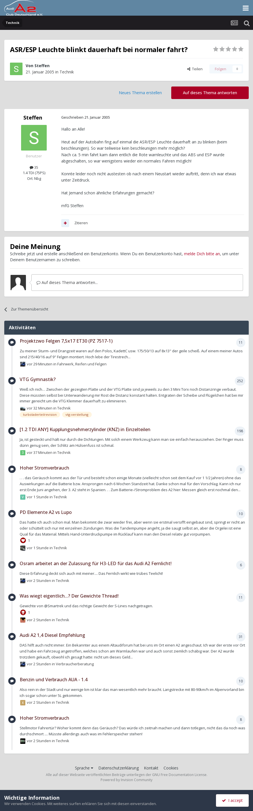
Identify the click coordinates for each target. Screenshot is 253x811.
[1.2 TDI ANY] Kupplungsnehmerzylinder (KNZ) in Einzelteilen (85, 429)
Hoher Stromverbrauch (44, 468)
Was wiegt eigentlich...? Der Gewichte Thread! (69, 596)
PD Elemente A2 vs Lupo (46, 512)
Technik (67, 72)
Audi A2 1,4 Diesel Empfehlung (52, 635)
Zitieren (81, 222)
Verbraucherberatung (75, 663)
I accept (232, 800)
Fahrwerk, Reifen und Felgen (82, 363)
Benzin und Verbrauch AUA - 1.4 (53, 679)
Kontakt (151, 768)
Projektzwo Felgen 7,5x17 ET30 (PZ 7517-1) (66, 341)
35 (34, 167)
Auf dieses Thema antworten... (67, 282)
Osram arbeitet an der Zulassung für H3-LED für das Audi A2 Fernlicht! (96, 563)
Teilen (195, 68)
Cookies (171, 768)
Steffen (42, 65)
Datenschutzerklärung (118, 768)
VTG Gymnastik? (38, 379)
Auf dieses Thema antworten (210, 92)
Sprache (84, 768)
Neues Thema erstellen (140, 92)
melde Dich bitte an (202, 253)
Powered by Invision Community (126, 779)
